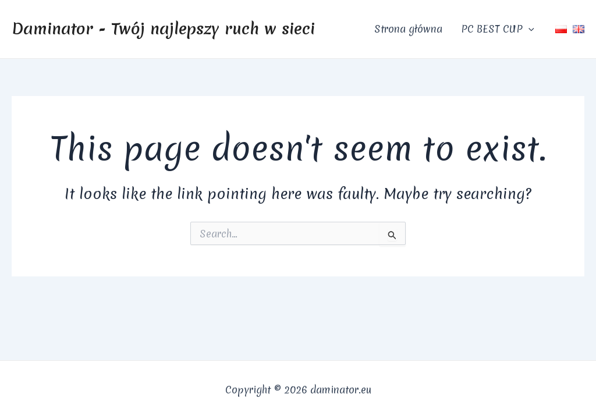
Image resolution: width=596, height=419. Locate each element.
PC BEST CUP (497, 29)
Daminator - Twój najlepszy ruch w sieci (163, 28)
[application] (528, 29)
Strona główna (408, 28)
